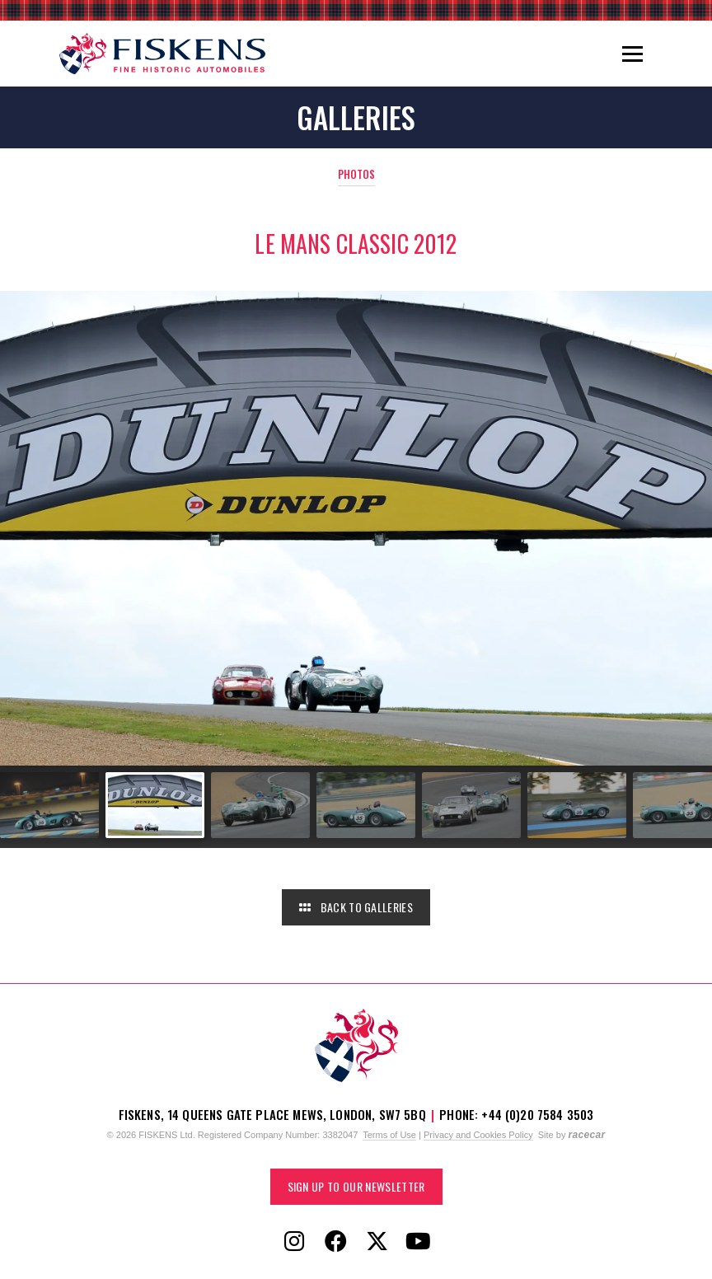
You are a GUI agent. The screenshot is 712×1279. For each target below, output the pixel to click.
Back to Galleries (356, 907)
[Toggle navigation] (632, 53)
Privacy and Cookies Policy (478, 1135)
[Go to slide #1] (49, 805)
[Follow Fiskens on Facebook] (335, 1242)
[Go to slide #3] (260, 805)
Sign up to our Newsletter (356, 1186)
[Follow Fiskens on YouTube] (417, 1242)
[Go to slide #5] (471, 805)
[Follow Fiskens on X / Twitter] (376, 1242)
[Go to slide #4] (365, 805)
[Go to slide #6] (576, 805)
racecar (586, 1135)
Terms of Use (389, 1135)
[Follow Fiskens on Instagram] (294, 1242)
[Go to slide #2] (154, 805)
